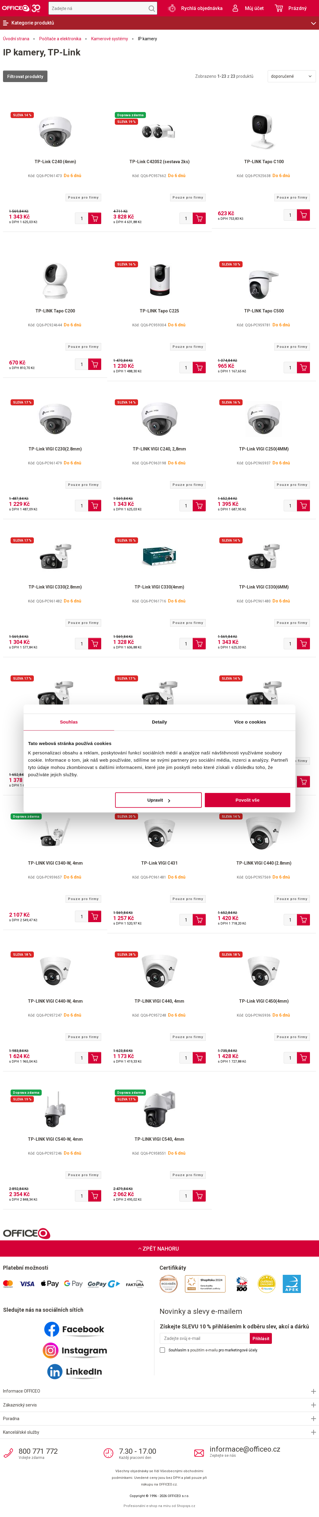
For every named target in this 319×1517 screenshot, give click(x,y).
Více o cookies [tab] (250, 721)
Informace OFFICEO (21, 1391)
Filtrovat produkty (25, 76)
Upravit (158, 800)
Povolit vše (247, 800)
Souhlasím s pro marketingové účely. (213, 1350)
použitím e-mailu (204, 1350)
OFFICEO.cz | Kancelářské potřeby (21, 8)
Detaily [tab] (159, 721)
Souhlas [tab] (69, 721)
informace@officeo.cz (245, 1449)
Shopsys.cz (186, 1506)
